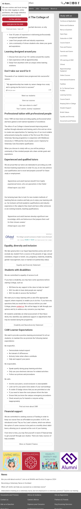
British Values (64, 112)
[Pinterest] (76, 3)
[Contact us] (65, 3)
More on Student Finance (28, 444)
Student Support (65, 108)
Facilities (63, 84)
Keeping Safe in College (68, 103)
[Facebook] (78, 3)
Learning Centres (66, 95)
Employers (45, 9)
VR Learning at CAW (66, 60)
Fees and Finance (66, 47)
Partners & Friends (61, 500)
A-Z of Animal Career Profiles (67, 89)
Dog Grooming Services (63, 504)
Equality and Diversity (67, 116)
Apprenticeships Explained (65, 70)
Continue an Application (68, 21)
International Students (67, 80)
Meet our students (28, 96)
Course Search (65, 43)
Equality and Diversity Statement (28, 265)
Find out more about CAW (28, 407)
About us (54, 9)
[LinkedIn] (73, 3)
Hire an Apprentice (61, 495)
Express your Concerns (36, 504)
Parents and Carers (66, 51)
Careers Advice (33, 500)
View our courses (28, 100)
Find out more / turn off (14, 29)
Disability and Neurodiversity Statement (28, 325)
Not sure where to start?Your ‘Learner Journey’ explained (28, 107)
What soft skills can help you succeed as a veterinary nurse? (23, 487)
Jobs (37, 9)
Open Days (63, 34)
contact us (20, 306)
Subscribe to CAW (66, 38)
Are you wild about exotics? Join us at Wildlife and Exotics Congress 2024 (28, 479)
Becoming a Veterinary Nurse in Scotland (16, 483)
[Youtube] (67, 3)
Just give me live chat (15, 24)
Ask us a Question (66, 30)
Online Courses (65, 75)
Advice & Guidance (34, 495)
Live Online (63, 56)
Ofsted (62, 64)
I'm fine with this (15, 19)
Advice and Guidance (67, 25)
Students (30, 9)
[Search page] (62, 3)
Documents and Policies (68, 121)
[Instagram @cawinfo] (70, 3)
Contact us (4, 500)
